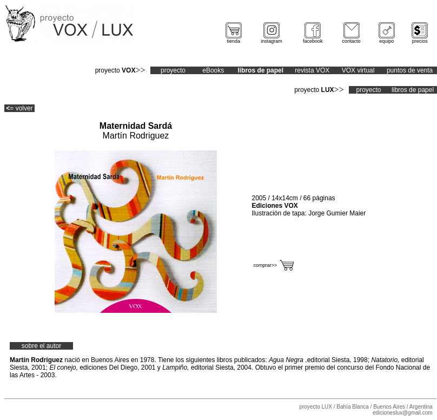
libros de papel (413, 90)
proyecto (173, 70)
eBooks (213, 70)
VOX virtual (358, 70)
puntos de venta (410, 70)
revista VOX (312, 70)
